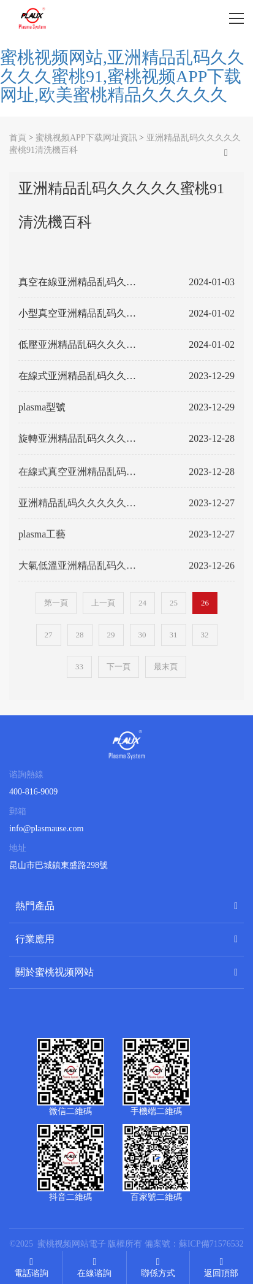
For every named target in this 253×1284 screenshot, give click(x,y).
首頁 (17, 137)
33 (79, 666)
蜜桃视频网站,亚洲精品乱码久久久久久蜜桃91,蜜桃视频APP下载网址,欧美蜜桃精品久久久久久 (122, 76)
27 (49, 634)
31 (174, 634)
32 (205, 634)
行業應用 (35, 939)
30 (142, 634)
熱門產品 (35, 906)
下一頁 (118, 666)
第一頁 (56, 602)
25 (174, 602)
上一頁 (103, 602)
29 (111, 634)
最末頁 (166, 666)
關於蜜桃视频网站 (54, 972)
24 (142, 602)
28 (80, 634)
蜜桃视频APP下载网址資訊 (86, 137)
